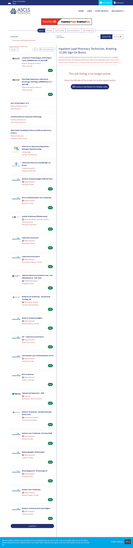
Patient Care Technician (31, 489)
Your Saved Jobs (88, 30)
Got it (128, 542)
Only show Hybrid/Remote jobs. (24, 40)
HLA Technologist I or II (20, 103)
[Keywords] (32, 36)
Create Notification (47, 49)
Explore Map (59, 30)
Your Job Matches (73, 30)
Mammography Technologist (33, 452)
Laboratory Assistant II (31, 256)
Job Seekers (105, 2)
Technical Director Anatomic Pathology (26, 117)
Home (81, 11)
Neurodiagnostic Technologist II (34, 471)
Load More (32, 526)
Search (41, 30)
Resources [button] (117, 11)
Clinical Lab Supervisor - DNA (33, 393)
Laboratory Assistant (30, 238)
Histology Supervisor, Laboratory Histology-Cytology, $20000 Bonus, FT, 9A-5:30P (37, 81)
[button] (117, 36)
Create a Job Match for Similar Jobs (90, 86)
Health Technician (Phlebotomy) (34, 216)
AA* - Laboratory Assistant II (33, 337)
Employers (119, 2)
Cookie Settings (117, 542)
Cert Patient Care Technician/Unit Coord (37, 355)
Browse (49, 30)
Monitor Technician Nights (32, 318)
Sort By (13, 49)
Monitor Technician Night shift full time (37, 179)
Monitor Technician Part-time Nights (36, 508)
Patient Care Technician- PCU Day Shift (37, 433)
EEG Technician (28, 374)
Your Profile (102, 11)
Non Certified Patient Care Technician (36, 197)
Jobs (89, 11)
